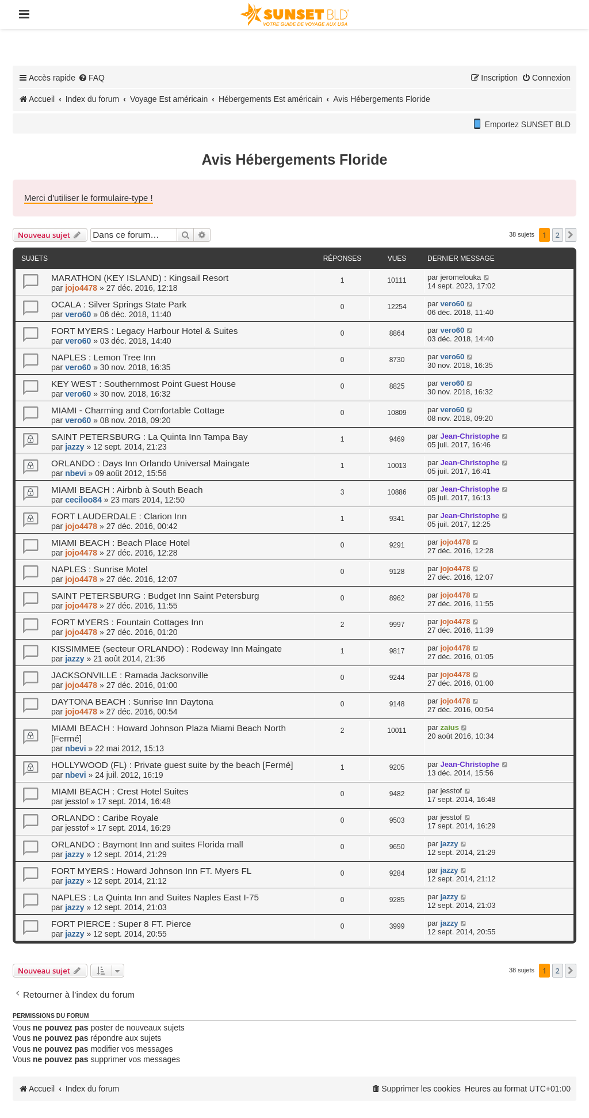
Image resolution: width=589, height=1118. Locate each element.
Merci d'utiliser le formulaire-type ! (88, 198)
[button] (570, 235)
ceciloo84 (83, 499)
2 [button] (558, 235)
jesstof (76, 801)
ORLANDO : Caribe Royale (104, 818)
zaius (449, 727)
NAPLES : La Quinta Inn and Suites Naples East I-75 (155, 897)
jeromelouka (460, 277)
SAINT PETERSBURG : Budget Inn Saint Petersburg (155, 595)
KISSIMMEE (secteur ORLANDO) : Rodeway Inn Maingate (166, 648)
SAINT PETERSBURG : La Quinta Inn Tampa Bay (149, 437)
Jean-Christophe (469, 436)
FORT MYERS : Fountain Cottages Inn (127, 622)
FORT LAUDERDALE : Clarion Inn (119, 516)
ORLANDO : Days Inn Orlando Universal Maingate (150, 463)
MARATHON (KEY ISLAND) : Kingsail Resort (139, 278)
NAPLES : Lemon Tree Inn (103, 357)
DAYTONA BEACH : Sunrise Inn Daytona (132, 701)
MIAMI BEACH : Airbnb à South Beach (126, 490)
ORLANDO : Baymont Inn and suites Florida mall (147, 844)
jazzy (74, 446)
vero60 (78, 314)
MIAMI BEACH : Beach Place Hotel (120, 542)
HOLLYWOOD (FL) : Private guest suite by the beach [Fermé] (172, 765)
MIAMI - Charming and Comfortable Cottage (137, 410)
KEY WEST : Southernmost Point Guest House (143, 384)
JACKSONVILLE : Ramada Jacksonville (129, 675)
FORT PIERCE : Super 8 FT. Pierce (121, 924)
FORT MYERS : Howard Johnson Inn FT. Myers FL (151, 871)
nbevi (75, 473)
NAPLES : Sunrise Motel (99, 569)
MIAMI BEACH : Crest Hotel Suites (120, 791)
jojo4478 (81, 287)
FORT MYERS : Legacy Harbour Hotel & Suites (144, 331)
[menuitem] (91, 77)
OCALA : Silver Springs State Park (118, 304)
